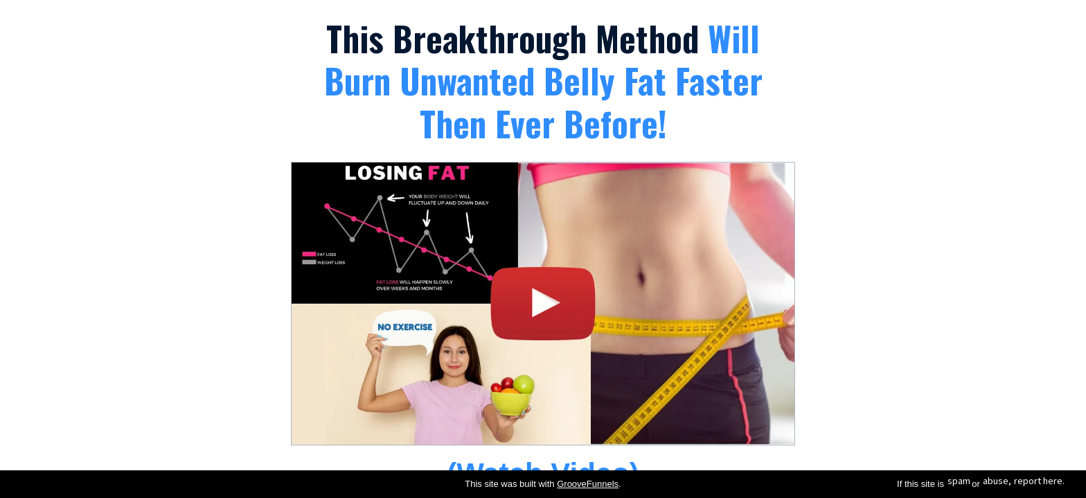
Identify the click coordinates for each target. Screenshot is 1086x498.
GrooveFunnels (587, 484)
